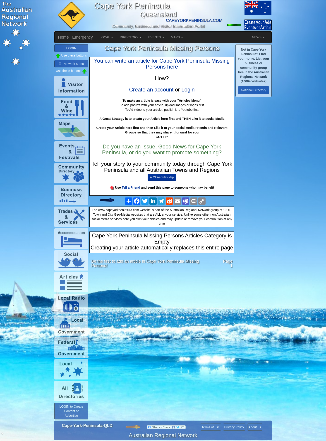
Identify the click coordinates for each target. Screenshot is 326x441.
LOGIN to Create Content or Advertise (71, 411)
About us (255, 427)
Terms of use (210, 427)
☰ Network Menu (71, 64)
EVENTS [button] (156, 37)
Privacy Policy (234, 427)
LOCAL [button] (106, 37)
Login (188, 89)
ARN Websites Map (162, 177)
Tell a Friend (131, 187)
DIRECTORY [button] (130, 37)
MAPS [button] (177, 37)
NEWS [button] (258, 37)
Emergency (82, 37)
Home (63, 37)
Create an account (151, 89)
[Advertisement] (161, 307)
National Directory (253, 90)
